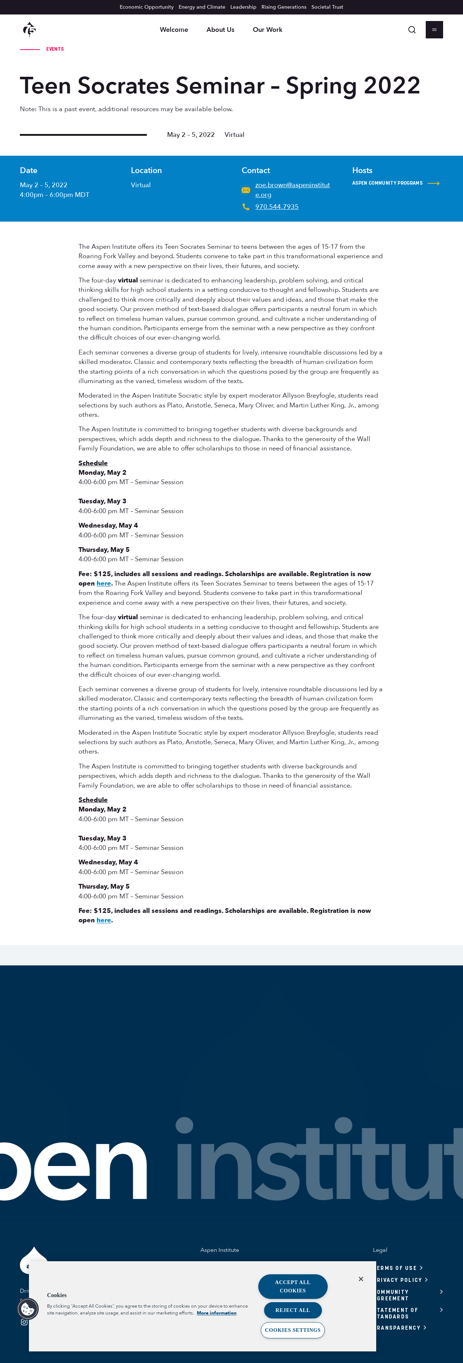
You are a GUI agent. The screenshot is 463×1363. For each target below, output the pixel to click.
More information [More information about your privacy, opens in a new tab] (217, 1313)
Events (55, 49)
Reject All (293, 1310)
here (104, 583)
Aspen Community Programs (396, 183)
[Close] (361, 1279)
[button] (27, 1309)
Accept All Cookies (293, 1286)
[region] (202, 1306)
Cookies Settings (292, 1330)
